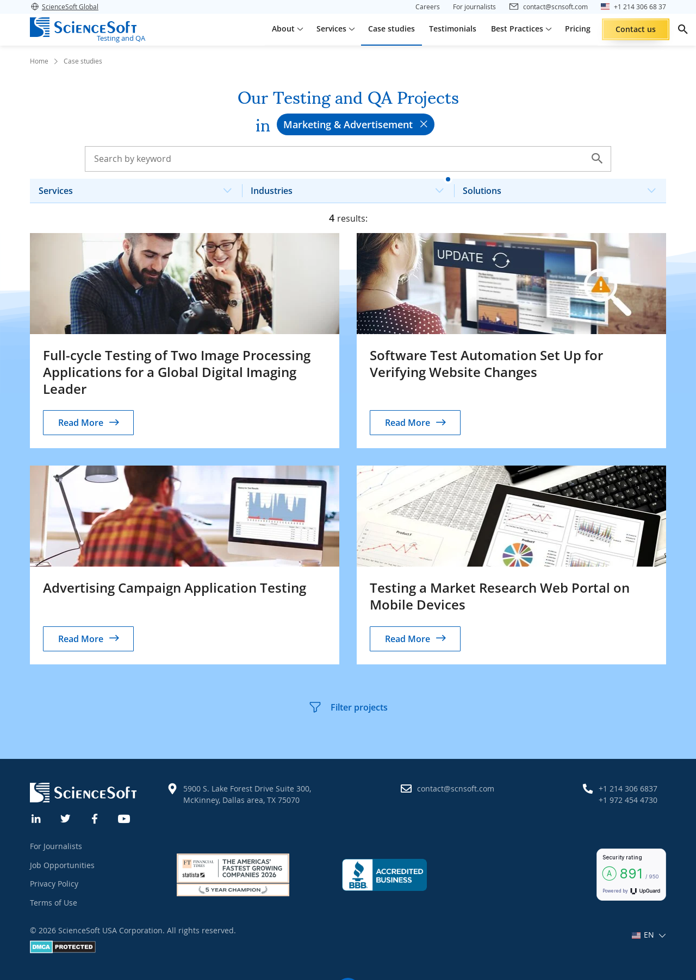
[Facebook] (95, 817)
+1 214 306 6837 (628, 788)
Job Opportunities (62, 865)
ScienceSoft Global (64, 6)
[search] (683, 29)
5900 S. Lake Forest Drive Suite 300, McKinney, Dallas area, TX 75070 (247, 794)
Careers (427, 6)
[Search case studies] (348, 158)
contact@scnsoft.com (455, 788)
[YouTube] (124, 817)
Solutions (563, 187)
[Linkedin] (36, 817)
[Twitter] (65, 817)
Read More (80, 423)
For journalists (474, 6)
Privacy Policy (54, 883)
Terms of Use (53, 902)
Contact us (636, 29)
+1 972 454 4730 (628, 800)
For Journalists (56, 846)
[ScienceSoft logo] (83, 27)
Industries (351, 187)
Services (139, 187)
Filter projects (348, 707)
